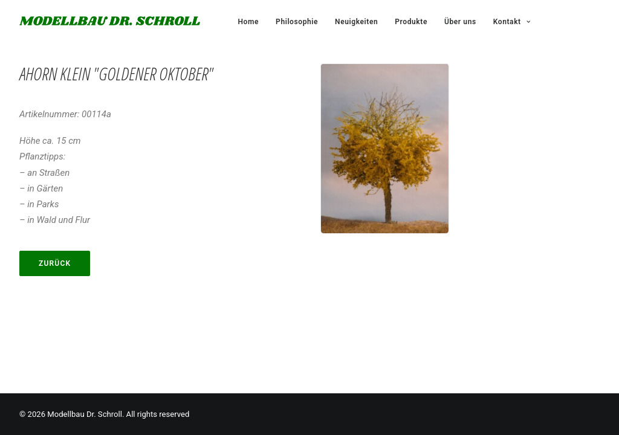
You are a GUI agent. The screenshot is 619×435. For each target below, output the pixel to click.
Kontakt (511, 22)
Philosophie (297, 22)
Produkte (411, 22)
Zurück (55, 263)
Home (248, 22)
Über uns (460, 22)
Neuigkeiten (356, 22)
